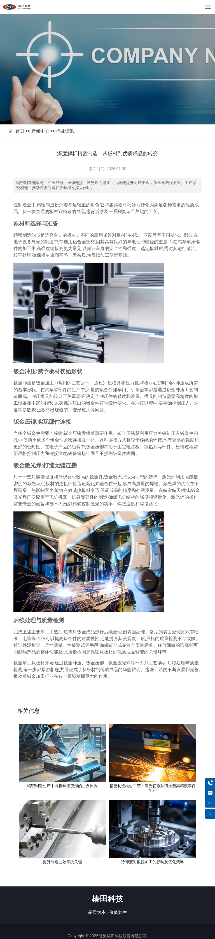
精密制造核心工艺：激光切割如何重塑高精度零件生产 (152, 777)
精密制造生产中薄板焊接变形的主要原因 (62, 775)
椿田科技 (107, 888)
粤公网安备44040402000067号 (114, 932)
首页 (19, 120)
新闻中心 (40, 120)
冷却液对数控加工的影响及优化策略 (152, 851)
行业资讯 (65, 120)
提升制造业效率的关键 (62, 851)
